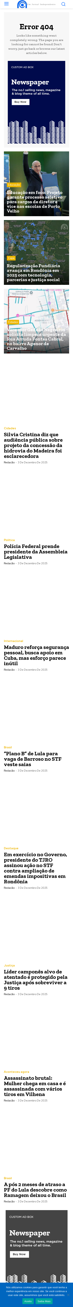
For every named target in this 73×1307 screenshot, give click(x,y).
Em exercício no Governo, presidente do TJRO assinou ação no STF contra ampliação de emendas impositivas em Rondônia (35, 868)
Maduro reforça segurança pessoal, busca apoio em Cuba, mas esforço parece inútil (36, 655)
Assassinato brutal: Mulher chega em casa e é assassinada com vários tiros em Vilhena (35, 1086)
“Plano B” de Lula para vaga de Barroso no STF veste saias (33, 758)
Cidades (13, 322)
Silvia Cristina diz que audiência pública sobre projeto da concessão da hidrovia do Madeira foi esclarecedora (33, 445)
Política (9, 540)
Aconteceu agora (16, 1072)
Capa (11, 258)
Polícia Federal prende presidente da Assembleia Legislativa (36, 551)
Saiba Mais (44, 1301)
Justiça (9, 965)
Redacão (9, 462)
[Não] (68, 1295)
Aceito (28, 1301)
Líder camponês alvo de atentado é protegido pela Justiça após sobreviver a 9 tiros (36, 979)
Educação (14, 184)
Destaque (11, 848)
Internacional (13, 641)
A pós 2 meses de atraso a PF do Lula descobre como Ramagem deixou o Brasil (35, 1189)
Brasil (8, 747)
